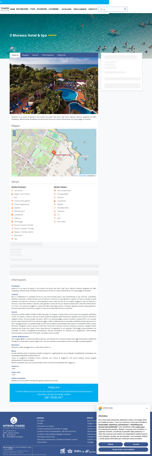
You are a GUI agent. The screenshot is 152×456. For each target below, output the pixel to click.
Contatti (40, 423)
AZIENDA (40, 418)
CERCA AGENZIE (101, 9)
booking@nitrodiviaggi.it (14, 437)
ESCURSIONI (63, 9)
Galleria (15, 55)
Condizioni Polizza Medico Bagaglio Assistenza (54, 434)
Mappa (25, 55)
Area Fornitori (42, 442)
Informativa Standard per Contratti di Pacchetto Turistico (57, 439)
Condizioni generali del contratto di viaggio (52, 429)
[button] (6, 2)
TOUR (54, 9)
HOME (34, 9)
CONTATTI (114, 9)
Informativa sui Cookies (45, 426)
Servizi (35, 55)
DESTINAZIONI (43, 9)
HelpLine (61, 55)
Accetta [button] (136, 444)
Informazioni (48, 55)
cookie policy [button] (140, 427)
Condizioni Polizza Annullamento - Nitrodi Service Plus (56, 431)
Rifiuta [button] (110, 444)
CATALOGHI (88, 9)
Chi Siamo (40, 421)
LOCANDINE (75, 9)
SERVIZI (90, 418)
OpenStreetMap (81, 176)
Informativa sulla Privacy (46, 437)
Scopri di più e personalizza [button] (123, 449)
